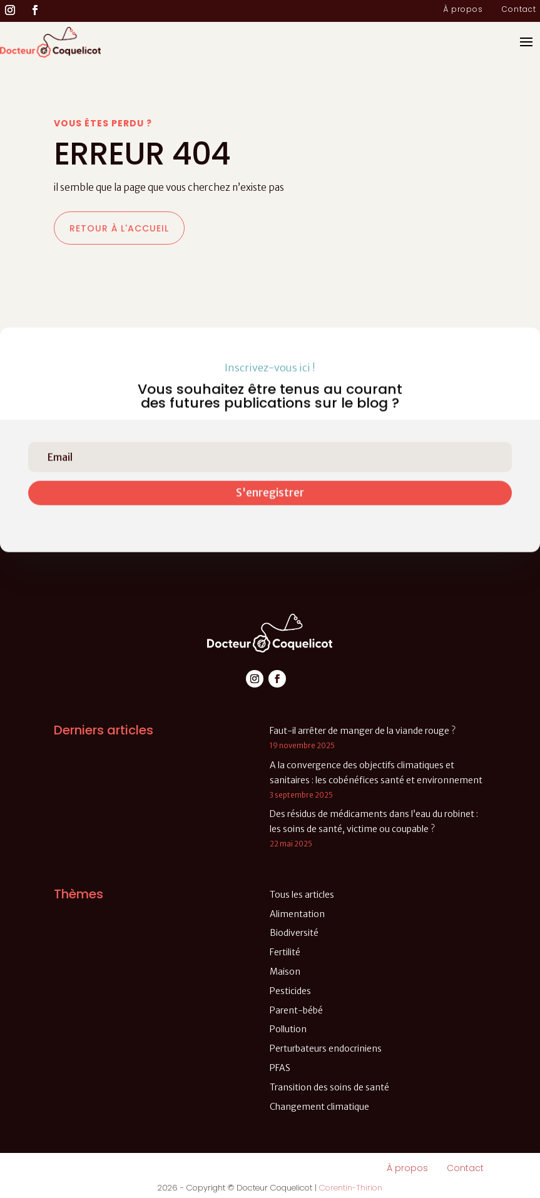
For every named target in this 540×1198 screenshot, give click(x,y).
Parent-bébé (296, 1010)
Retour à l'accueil (119, 228)
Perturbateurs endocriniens (326, 1048)
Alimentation (297, 914)
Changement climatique (319, 1106)
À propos (463, 9)
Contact (519, 9)
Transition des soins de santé (329, 1087)
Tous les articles (302, 894)
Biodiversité (294, 932)
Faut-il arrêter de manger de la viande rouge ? (363, 730)
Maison (285, 971)
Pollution (288, 1029)
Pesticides (290, 991)
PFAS (280, 1068)
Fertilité (285, 952)
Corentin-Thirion (350, 1188)
